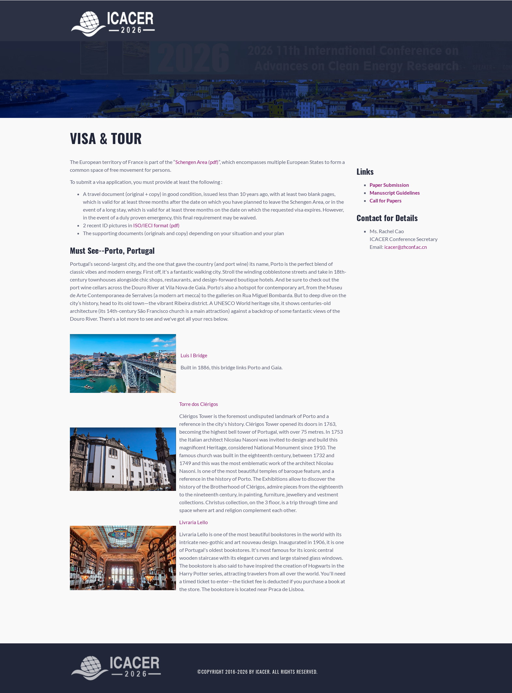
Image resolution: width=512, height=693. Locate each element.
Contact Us (420, 67)
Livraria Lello (193, 522)
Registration (322, 67)
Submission (285, 67)
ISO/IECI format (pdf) (157, 225)
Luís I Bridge (194, 355)
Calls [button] (191, 67)
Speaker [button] (217, 67)
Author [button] (356, 67)
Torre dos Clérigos (199, 404)
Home (169, 67)
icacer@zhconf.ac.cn (406, 247)
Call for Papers (387, 200)
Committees (250, 67)
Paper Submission (390, 185)
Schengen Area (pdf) (197, 162)
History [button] (387, 67)
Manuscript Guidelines (396, 192)
